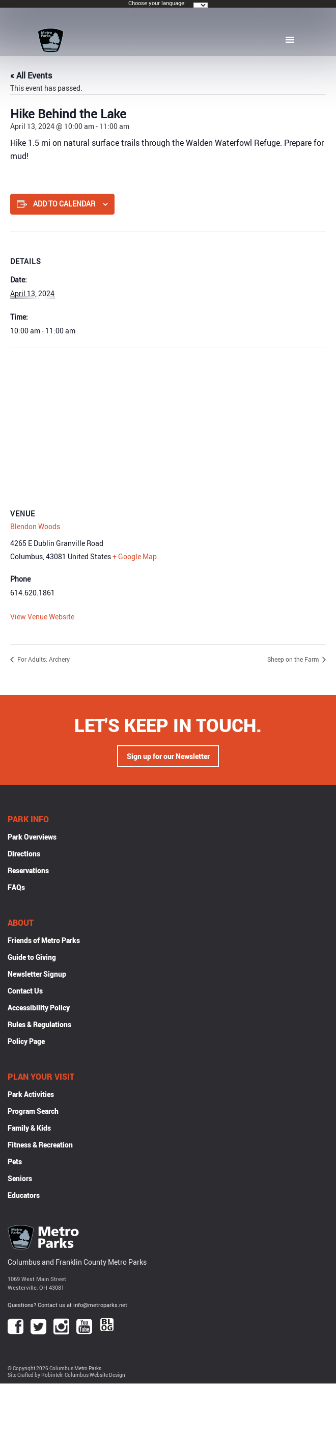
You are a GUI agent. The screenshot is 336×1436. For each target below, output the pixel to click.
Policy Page (26, 1041)
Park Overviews (32, 837)
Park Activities (31, 1094)
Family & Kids (29, 1128)
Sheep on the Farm (293, 659)
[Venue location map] (168, 421)
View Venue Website (42, 616)
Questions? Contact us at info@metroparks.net (67, 1305)
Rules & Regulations (39, 1024)
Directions (24, 853)
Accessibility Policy (39, 1007)
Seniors (20, 1178)
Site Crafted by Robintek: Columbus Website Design (66, 1375)
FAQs (16, 887)
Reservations (28, 870)
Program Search (33, 1111)
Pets (15, 1161)
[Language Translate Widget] (200, 5)
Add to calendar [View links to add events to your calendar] (64, 203)
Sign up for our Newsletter (168, 756)
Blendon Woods (35, 526)
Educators (24, 1195)
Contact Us (25, 991)
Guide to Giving (32, 957)
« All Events (31, 75)
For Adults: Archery (43, 659)
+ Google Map (135, 556)
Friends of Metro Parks (44, 940)
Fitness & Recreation (40, 1145)
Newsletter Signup (37, 974)
